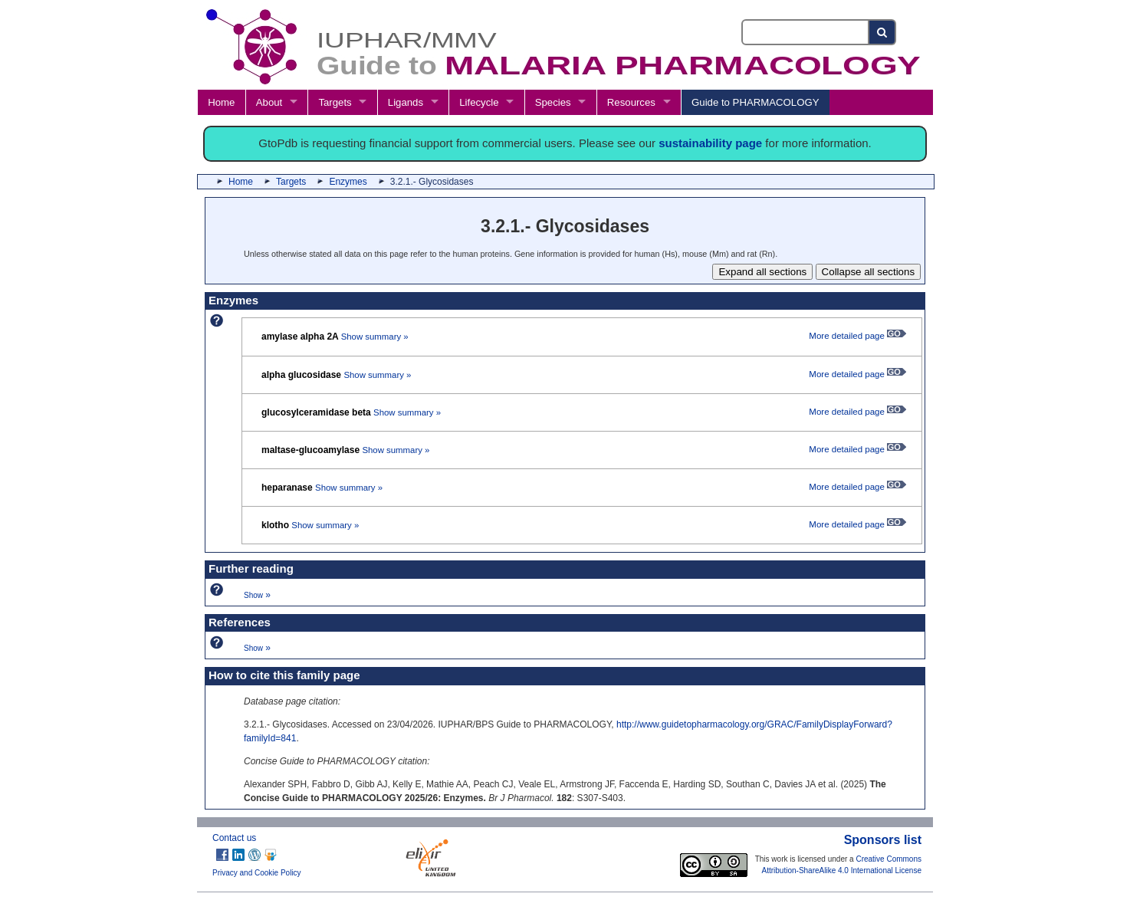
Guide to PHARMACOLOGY (755, 102)
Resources (631, 102)
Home (221, 102)
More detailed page (857, 335)
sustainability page (710, 142)
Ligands (405, 102)
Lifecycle (478, 102)
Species (553, 102)
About (269, 102)
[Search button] (882, 32)
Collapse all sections (868, 272)
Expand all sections (762, 272)
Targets (334, 102)
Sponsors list (882, 839)
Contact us (234, 838)
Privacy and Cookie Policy (256, 873)
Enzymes (347, 181)
